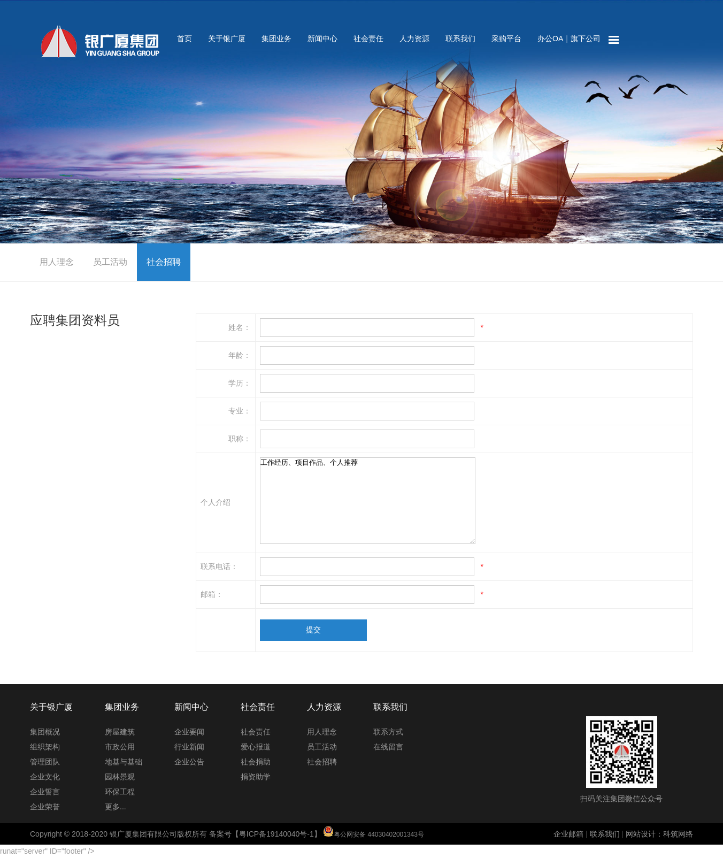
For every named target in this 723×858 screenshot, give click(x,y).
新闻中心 (322, 38)
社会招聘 (164, 261)
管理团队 (45, 761)
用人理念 (57, 261)
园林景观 (120, 776)
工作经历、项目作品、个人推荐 (367, 500)
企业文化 (45, 776)
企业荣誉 (45, 806)
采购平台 (506, 38)
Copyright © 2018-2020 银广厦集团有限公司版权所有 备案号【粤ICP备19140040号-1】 (227, 834)
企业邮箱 (568, 834)
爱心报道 (256, 746)
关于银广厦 (226, 38)
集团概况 (45, 731)
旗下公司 (586, 38)
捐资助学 (256, 776)
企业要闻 (189, 731)
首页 (184, 38)
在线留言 (388, 746)
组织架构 (45, 746)
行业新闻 (189, 746)
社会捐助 (256, 761)
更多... (115, 806)
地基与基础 (123, 761)
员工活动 (110, 261)
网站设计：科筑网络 (659, 834)
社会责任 (368, 38)
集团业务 (276, 38)
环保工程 (120, 791)
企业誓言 (45, 791)
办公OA (550, 38)
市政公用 (120, 746)
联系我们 (460, 38)
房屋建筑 (120, 731)
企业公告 (189, 761)
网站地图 (614, 40)
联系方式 (388, 731)
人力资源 (414, 38)
